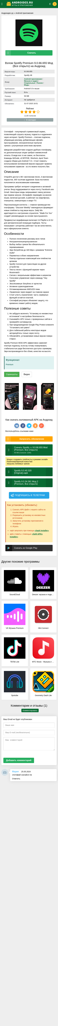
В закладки (30, 120)
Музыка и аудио (31, 81)
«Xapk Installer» (42, 530)
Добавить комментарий (18, 760)
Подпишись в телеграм (27, 495)
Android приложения (24, 13)
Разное (40, 83)
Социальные (29, 83)
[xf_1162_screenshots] (11, 396)
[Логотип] (26, 4)
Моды (26, 85)
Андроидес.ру (7, 13)
